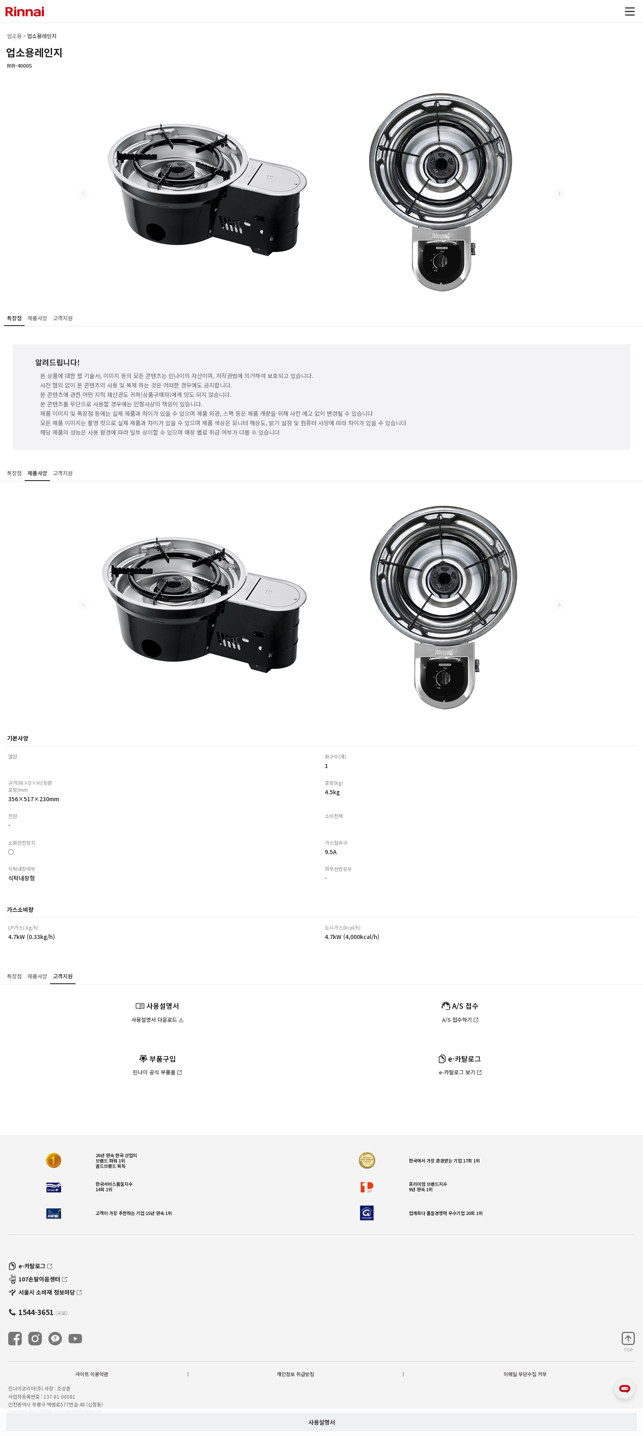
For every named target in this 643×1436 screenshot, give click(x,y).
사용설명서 (321, 1422)
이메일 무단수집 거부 (525, 1373)
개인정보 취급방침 (295, 1373)
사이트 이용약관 (91, 1373)
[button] (559, 193)
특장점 (14, 318)
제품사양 (37, 318)
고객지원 (63, 318)
